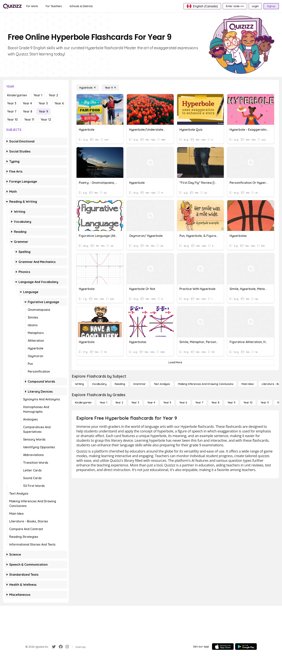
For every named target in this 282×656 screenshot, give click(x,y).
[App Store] (223, 646)
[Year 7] (199, 402)
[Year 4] (151, 402)
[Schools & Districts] (81, 6)
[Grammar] (139, 384)
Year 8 (27, 111)
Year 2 (53, 95)
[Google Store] (246, 646)
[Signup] (271, 6)
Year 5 (43, 103)
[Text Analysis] (162, 384)
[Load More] (175, 362)
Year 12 (46, 119)
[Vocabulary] (99, 384)
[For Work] (32, 6)
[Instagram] (67, 647)
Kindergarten (17, 95)
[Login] (255, 6)
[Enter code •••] (235, 6)
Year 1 (38, 95)
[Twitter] (54, 647)
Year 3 (11, 103)
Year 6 (59, 103)
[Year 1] (103, 402)
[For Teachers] (54, 6)
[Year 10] (248, 402)
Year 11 (29, 119)
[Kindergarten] (83, 402)
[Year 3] (135, 402)
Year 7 (11, 111)
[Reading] (119, 384)
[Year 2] (119, 402)
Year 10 (12, 119)
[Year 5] (167, 402)
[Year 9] (110, 88)
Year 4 (27, 103)
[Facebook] (61, 647)
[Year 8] (215, 402)
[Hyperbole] (87, 88)
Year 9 (43, 111)
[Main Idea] (247, 384)
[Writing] (79, 384)
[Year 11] (264, 402)
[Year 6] (183, 402)
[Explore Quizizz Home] (12, 6)
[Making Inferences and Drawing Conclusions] (206, 384)
